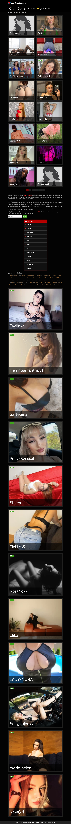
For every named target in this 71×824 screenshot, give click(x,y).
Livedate (53, 280)
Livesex (58, 280)
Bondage (29, 228)
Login (14, 8)
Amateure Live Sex (13, 275)
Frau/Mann (39, 277)
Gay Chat (51, 277)
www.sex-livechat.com (28, 822)
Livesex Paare (12, 282)
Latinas (28, 280)
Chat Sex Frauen (47, 275)
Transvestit (60, 284)
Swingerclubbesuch (31, 284)
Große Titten (58, 277)
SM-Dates (17, 284)
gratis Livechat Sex (36, 212)
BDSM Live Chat (22, 275)
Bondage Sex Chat (30, 275)
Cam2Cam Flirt (39, 275)
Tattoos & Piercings (40, 284)
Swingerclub (23, 284)
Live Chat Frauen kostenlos (37, 280)
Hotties (13, 280)
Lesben (28, 260)
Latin (24, 280)
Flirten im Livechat (27, 195)
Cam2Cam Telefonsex (27, 8)
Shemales (10, 284)
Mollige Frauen (30, 252)
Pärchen (29, 256)
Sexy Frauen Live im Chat (57, 282)
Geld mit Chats (39, 822)
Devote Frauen (30, 232)
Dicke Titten (29, 236)
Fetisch (28, 244)
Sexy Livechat (30, 264)
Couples (54, 275)
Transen (29, 268)
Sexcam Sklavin (47, 282)
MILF (28, 248)
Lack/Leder (18, 280)
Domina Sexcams (14, 277)
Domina (28, 240)
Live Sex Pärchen (20, 282)
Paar (41, 282)
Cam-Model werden (50, 822)
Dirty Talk (59, 275)
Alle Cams (29, 224)
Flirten (28, 277)
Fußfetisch (46, 277)
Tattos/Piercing (48, 284)
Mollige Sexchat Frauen (34, 282)
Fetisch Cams (22, 277)
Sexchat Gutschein (46, 8)
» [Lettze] (43, 190)
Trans (55, 284)
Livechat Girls (46, 280)
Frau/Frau (33, 277)
